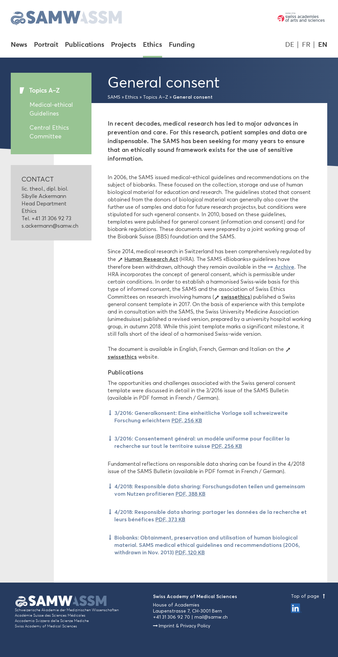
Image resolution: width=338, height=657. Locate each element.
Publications (84, 45)
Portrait (46, 45)
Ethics (152, 45)
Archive (284, 266)
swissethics (235, 296)
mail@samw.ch (211, 617)
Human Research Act (151, 259)
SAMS (114, 97)
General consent (193, 97)
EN (322, 44)
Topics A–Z (44, 90)
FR (306, 44)
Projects (123, 45)
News (19, 45)
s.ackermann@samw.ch (50, 226)
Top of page (309, 596)
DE (289, 44)
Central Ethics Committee (49, 132)
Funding (182, 45)
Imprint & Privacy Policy (184, 626)
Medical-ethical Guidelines (51, 109)
